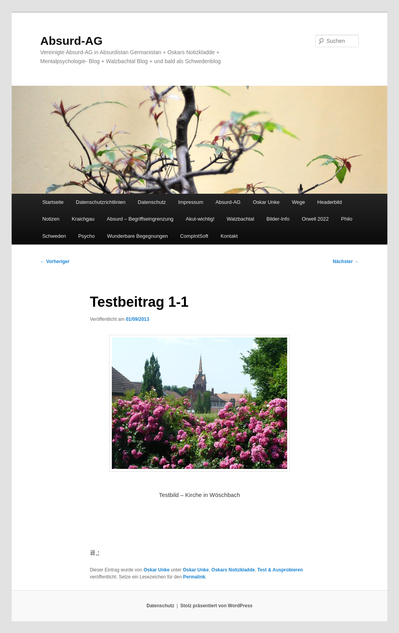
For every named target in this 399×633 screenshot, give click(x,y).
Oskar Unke (266, 202)
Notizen (50, 219)
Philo (346, 219)
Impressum (190, 202)
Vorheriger (54, 261)
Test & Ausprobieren (280, 570)
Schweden (54, 236)
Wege (298, 202)
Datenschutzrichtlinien (100, 202)
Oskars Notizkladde (233, 570)
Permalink (194, 577)
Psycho (86, 236)
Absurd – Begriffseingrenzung (140, 219)
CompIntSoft (194, 236)
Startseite (53, 202)
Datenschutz (152, 202)
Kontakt (229, 236)
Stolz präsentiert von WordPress (216, 605)
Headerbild (329, 202)
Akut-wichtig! (200, 219)
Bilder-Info (278, 219)
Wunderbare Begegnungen (137, 236)
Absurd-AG (71, 40)
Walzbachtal (240, 219)
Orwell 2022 (315, 219)
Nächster (346, 261)
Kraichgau (83, 219)
